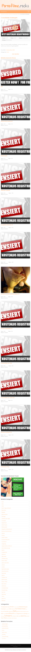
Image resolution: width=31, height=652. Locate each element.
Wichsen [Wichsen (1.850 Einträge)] (15, 618)
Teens (3, 596)
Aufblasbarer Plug (5, 467)
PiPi (2, 87)
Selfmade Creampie (5, 190)
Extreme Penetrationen (6, 531)
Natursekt (4, 573)
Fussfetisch (4, 541)
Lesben (3, 567)
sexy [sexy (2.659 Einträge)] (20, 616)
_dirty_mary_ (4, 632)
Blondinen (4, 510)
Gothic (3, 550)
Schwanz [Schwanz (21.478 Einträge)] (8, 615)
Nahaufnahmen (5, 571)
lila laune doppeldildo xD (6, 328)
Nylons (3, 575)
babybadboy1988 (16, 14)
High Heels (4, 556)
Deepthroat (4, 522)
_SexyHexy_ (4, 638)
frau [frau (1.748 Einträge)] (26, 608)
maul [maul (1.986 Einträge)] (4, 613)
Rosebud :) (3, 259)
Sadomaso (4, 585)
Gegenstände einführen (7, 546)
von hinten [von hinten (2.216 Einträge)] (9, 618)
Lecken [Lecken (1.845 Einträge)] (27, 611)
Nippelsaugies (4, 156)
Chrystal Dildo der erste (6, 363)
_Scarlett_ (4, 634)
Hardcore (4, 554)
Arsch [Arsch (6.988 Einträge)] (12, 607)
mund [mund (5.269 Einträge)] (7, 613)
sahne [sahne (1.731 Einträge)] (28, 613)
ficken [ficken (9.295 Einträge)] (20, 609)
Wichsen (3, 600)
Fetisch (3, 533)
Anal (8, 52)
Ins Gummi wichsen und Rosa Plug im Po (10, 294)
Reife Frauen (4, 579)
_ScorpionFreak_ (5, 636)
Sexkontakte (15, 646)
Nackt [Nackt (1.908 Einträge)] (15, 613)
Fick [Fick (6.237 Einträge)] (16, 609)
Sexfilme (10, 14)
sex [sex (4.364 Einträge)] (17, 616)
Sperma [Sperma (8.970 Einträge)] (23, 616)
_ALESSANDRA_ (5, 626)
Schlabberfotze (5, 588)
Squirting (4, 594)
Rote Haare (4, 583)
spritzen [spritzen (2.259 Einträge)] (27, 616)
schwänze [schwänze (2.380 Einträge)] (14, 616)
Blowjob (3, 512)
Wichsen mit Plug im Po (6, 432)
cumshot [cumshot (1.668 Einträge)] (7, 608)
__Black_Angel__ (5, 624)
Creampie (4, 520)
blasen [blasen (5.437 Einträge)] (21, 607)
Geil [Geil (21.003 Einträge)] (14, 611)
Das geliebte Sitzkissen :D (7, 225)
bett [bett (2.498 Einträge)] (18, 606)
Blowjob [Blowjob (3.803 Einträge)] (25, 607)
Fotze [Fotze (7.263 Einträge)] (23, 609)
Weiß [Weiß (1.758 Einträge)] (12, 618)
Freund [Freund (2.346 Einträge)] (2, 611)
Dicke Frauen (4, 525)
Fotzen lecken (4, 537)
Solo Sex (3, 592)
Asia (2, 503)
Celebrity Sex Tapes (6, 518)
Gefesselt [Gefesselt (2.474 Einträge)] (11, 611)
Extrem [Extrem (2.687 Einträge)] (13, 609)
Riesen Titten (4, 581)
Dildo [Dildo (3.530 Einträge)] (10, 609)
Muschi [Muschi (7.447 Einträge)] (11, 613)
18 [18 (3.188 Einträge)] (1, 607)
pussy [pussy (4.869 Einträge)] (25, 613)
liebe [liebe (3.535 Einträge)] (2, 613)
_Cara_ (3, 630)
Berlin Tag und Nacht (6, 508)
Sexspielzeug (4, 590)
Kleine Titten (4, 560)
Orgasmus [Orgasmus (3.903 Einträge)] (19, 613)
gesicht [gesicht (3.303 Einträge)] (18, 611)
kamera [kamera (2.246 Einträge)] (21, 611)
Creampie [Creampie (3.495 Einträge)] (3, 609)
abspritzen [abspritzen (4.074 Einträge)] (5, 607)
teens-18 (3, 598)
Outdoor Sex (4, 577)
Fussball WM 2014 (5, 539)
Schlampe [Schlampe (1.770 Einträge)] (2, 616)
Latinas (3, 564)
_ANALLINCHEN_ (5, 628)
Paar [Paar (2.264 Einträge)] (23, 613)
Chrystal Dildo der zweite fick (8, 398)
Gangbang (4, 543)
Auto (3, 506)
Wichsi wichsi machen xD (7, 121)
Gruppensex (4, 552)
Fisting (3, 535)
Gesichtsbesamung (6, 548)
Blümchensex (4, 514)
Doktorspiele (4, 527)
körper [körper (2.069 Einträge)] (24, 611)
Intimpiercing (4, 558)
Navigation (4, 11)
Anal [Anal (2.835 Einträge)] (9, 606)
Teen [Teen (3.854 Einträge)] (2, 618)
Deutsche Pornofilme (4, 14)
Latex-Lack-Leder (5, 562)
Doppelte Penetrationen (7, 529)
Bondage (3, 516)
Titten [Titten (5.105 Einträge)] (5, 618)
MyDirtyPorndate (5, 569)
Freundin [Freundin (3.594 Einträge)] (6, 611)
